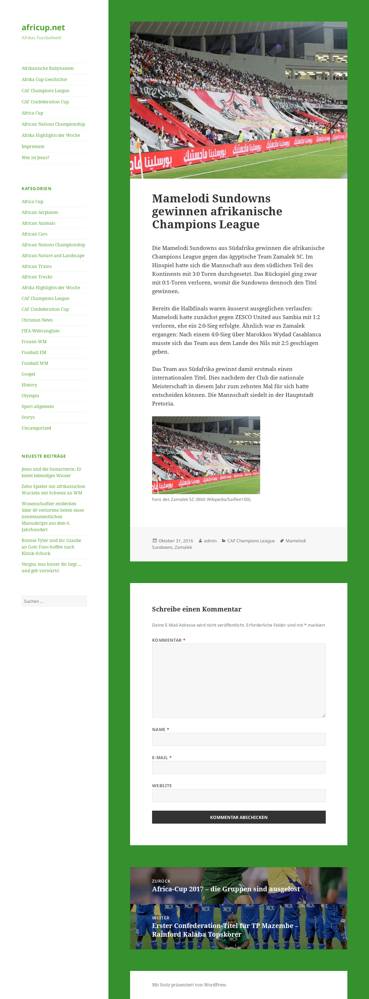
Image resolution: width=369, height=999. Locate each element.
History (29, 385)
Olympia (30, 396)
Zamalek (183, 547)
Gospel (28, 374)
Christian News (37, 320)
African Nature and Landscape (53, 255)
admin (210, 541)
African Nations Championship (53, 124)
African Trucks (37, 277)
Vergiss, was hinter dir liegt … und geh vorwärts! (51, 567)
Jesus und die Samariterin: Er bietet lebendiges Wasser (51, 472)
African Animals (38, 223)
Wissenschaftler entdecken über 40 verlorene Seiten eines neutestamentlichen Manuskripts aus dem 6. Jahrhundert (53, 517)
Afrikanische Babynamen (48, 68)
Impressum (33, 146)
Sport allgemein (38, 406)
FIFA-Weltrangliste (40, 331)
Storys (28, 417)
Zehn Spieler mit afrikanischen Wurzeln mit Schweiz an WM (53, 489)
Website (162, 786)
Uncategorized (36, 428)
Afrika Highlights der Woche (51, 135)
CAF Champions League (45, 91)
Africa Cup (32, 113)
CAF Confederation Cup (45, 102)
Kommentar (169, 640)
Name (161, 729)
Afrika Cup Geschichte (44, 79)
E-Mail (162, 757)
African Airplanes (40, 212)
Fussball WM (35, 363)
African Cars (34, 234)
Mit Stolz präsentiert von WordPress (189, 985)
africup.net (43, 27)
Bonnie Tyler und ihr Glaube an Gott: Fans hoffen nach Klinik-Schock (51, 546)
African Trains (37, 266)
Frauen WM (34, 342)
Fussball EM (34, 352)
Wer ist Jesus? (35, 157)
